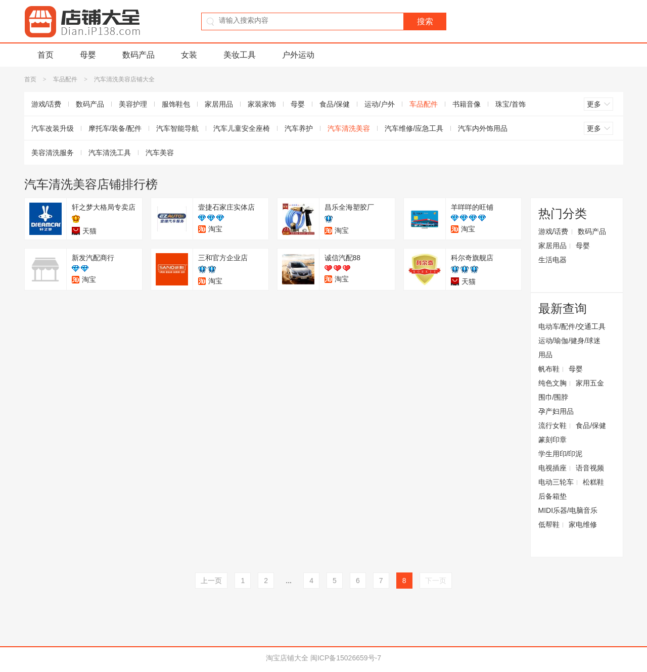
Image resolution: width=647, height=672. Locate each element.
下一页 (435, 581)
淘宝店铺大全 (287, 658)
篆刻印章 (552, 440)
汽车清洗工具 (109, 153)
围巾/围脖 (553, 397)
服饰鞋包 (176, 104)
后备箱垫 (552, 496)
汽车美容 (160, 153)
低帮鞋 (549, 524)
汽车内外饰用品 (482, 128)
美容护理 (133, 104)
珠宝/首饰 (510, 104)
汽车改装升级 (52, 128)
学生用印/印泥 (560, 454)
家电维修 (583, 524)
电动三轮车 (556, 482)
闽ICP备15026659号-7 (345, 658)
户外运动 (298, 55)
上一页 (211, 581)
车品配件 (65, 79)
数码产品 (138, 55)
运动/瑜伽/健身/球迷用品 (569, 348)
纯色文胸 (552, 383)
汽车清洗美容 (349, 128)
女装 (189, 55)
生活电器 (552, 260)
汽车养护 (299, 128)
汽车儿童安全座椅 (241, 128)
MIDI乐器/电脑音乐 (567, 510)
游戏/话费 (46, 104)
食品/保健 (334, 104)
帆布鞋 (549, 369)
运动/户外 (379, 104)
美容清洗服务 (52, 153)
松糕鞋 (593, 482)
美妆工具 (239, 55)
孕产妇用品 (556, 411)
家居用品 (219, 104)
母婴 (88, 55)
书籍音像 (466, 104)
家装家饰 (262, 104)
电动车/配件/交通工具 (572, 326)
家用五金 (590, 383)
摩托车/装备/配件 (115, 128)
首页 (45, 55)
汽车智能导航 (177, 128)
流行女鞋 (552, 425)
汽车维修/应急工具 (414, 128)
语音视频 (590, 468)
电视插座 (552, 468)
